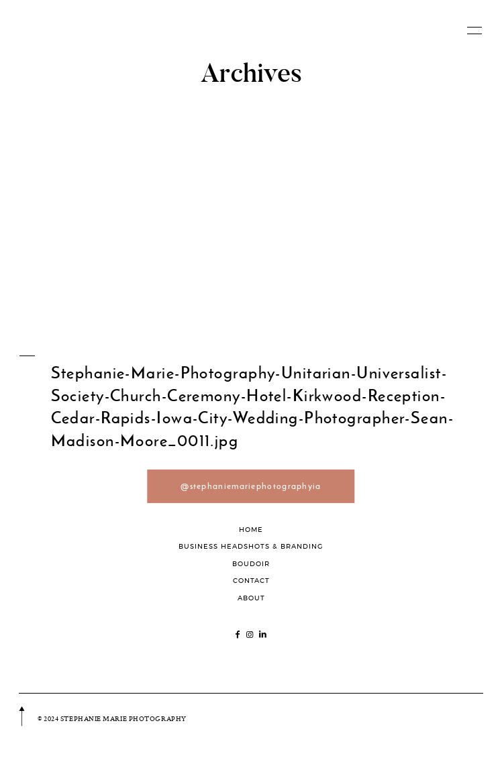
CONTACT (251, 580)
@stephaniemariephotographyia (251, 486)
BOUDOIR (251, 563)
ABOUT (251, 598)
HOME (251, 529)
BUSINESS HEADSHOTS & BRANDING (251, 546)
